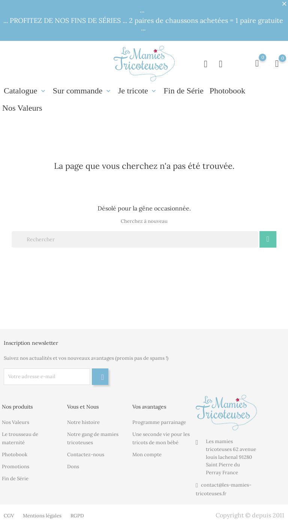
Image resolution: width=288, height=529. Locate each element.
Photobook (227, 90)
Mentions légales (42, 515)
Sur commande (82, 90)
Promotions (15, 466)
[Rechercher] (135, 239)
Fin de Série (183, 90)
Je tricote (138, 90)
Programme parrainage (159, 422)
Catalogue (25, 90)
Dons (73, 466)
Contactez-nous (85, 454)
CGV (9, 515)
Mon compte (147, 454)
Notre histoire (83, 422)
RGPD (77, 515)
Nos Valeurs (22, 108)
